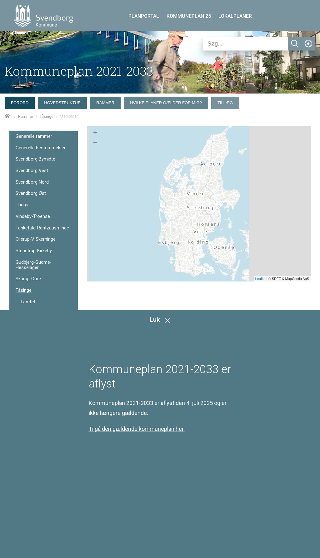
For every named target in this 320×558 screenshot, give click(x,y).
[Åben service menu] (308, 44)
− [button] (95, 143)
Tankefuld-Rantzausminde (42, 228)
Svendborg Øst (31, 193)
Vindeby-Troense (33, 216)
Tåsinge (46, 116)
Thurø (22, 205)
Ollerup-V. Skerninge (36, 239)
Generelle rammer (34, 136)
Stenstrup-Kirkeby (34, 250)
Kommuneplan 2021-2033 (79, 71)
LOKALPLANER (235, 16)
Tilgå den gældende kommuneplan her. (137, 429)
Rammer (25, 116)
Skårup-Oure (28, 278)
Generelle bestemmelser (41, 148)
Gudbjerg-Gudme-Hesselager (34, 265)
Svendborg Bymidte (35, 159)
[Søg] (245, 44)
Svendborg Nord (32, 182)
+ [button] (95, 133)
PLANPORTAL (143, 16)
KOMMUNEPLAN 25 (189, 16)
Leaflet (260, 279)
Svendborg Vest (32, 170)
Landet (28, 302)
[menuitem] (21, 101)
